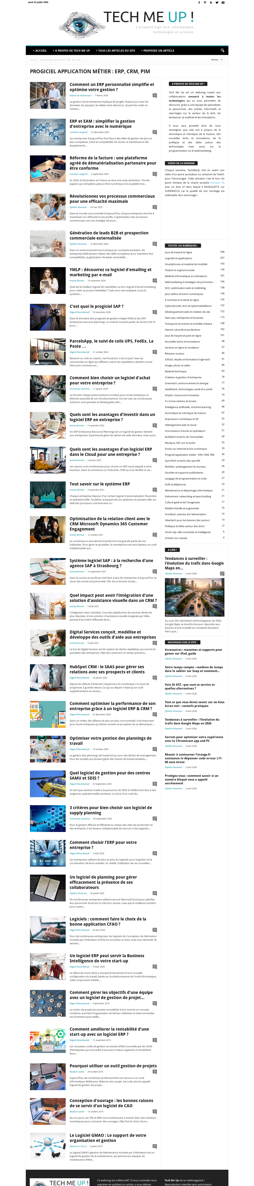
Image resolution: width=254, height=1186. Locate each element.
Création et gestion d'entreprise (183, 377)
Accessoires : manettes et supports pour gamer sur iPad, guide (193, 651)
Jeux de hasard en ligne (178, 252)
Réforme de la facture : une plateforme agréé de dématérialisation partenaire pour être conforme (113, 163)
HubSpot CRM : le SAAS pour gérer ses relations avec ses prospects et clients (107, 669)
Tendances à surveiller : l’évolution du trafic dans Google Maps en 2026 (192, 721)
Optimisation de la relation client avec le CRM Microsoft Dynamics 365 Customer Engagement (110, 523)
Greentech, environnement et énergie (186, 383)
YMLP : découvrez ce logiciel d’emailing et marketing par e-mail (111, 272)
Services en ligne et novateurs (182, 347)
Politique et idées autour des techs (185, 526)
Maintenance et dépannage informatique (189, 490)
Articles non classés (176, 538)
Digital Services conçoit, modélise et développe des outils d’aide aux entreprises (113, 635)
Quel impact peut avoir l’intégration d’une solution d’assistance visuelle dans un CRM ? (113, 598)
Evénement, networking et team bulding (188, 496)
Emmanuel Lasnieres (80, 389)
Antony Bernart (77, 280)
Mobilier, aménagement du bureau (185, 466)
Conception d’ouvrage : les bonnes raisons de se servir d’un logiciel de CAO (111, 1103)
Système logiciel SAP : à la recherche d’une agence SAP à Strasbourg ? (111, 563)
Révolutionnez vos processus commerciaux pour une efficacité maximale (112, 199)
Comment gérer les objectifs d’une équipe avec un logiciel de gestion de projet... (111, 995)
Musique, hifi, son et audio (180, 442)
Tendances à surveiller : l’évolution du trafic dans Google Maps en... (194, 563)
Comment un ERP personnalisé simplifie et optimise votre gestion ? (112, 87)
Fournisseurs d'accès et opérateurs (185, 430)
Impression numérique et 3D (181, 419)
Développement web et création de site (187, 311)
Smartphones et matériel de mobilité (186, 264)
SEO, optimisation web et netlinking (185, 288)
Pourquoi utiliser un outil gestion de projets (113, 1065)
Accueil (33, 60)
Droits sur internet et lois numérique (186, 448)
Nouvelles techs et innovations (182, 341)
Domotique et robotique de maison (185, 413)
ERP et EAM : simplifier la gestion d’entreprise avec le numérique (102, 124)
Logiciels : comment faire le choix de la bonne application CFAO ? (108, 921)
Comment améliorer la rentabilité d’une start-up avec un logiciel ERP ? (109, 1032)
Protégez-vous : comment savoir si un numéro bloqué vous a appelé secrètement (191, 779)
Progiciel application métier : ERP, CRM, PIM (189, 454)
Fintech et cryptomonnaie (179, 270)
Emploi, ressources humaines (182, 395)
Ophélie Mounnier (78, 207)
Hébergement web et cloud (180, 425)
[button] (222, 50)
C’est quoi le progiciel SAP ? (97, 306)
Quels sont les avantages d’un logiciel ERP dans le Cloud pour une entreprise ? (111, 452)
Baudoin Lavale (77, 1071)
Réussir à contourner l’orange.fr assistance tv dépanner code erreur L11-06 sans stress (193, 758)
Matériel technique (176, 371)
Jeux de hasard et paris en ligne (183, 335)
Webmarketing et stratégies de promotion (189, 282)
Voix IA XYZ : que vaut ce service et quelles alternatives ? (190, 686)
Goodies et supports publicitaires (184, 472)
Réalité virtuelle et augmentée (182, 508)
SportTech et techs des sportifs (182, 460)
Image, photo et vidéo (177, 365)
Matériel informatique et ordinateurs (186, 276)
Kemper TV (217, 182)
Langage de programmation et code (186, 478)
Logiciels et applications (178, 258)
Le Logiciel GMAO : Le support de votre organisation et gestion (108, 1138)
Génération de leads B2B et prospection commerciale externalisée (109, 235)
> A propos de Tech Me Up (71, 50)
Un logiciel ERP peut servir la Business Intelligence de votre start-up (107, 958)
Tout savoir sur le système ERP (100, 483)
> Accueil (40, 50)
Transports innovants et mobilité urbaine (188, 323)
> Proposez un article (157, 50)
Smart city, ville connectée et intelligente (188, 532)
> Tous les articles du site (115, 50)
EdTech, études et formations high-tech (187, 359)
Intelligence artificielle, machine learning (188, 407)
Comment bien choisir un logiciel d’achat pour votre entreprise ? (110, 380)
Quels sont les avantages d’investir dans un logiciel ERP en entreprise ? (112, 417)
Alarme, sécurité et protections (182, 329)
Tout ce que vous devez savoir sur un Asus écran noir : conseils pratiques (194, 704)
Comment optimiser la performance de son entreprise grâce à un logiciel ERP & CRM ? (113, 706)
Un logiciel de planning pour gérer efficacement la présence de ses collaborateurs (103, 882)
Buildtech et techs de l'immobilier (184, 436)
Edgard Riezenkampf (79, 312)
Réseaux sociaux (174, 353)
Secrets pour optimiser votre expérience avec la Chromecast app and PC (194, 739)
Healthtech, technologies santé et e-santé (188, 389)
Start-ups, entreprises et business (184, 317)
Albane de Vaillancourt (80, 95)
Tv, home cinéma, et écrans (180, 401)
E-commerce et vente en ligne (182, 299)
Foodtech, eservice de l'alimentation (185, 514)
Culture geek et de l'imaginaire (182, 502)
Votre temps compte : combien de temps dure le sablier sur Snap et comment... (194, 669)
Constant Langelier (79, 132)
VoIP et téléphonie (175, 484)
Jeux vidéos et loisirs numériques (184, 294)
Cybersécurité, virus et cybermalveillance (188, 305)
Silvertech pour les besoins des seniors (187, 520)
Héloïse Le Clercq (78, 1146)
